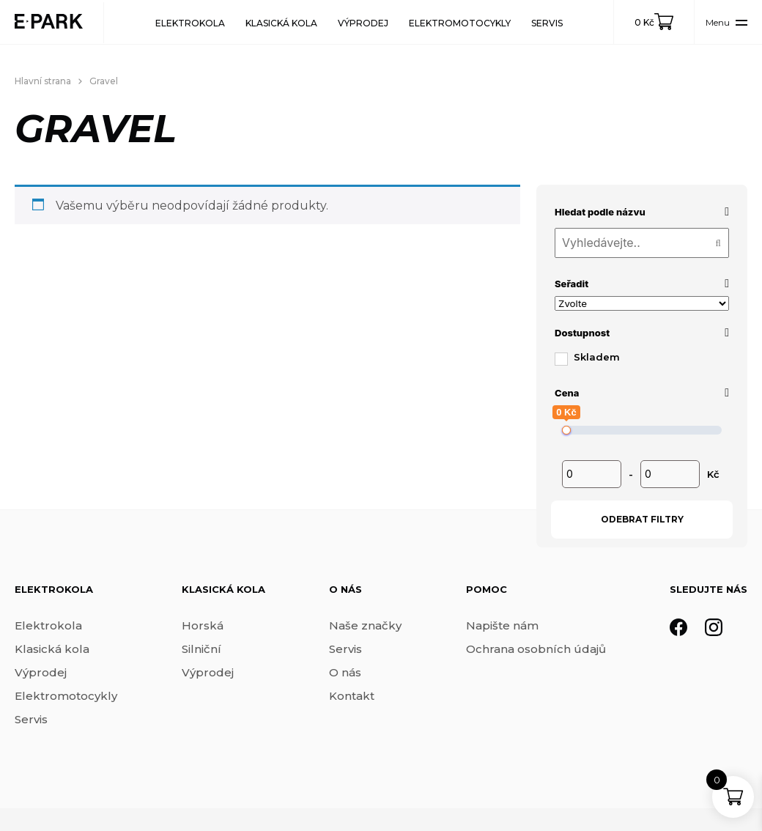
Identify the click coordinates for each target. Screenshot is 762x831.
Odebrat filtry (642, 519)
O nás (345, 672)
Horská (202, 625)
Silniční (201, 649)
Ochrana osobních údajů (536, 649)
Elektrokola (190, 23)
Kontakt (351, 696)
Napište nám (502, 625)
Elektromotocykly (460, 23)
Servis (547, 23)
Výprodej (363, 23)
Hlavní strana (43, 80)
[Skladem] (560, 358)
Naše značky (365, 625)
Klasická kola (281, 23)
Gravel (103, 80)
